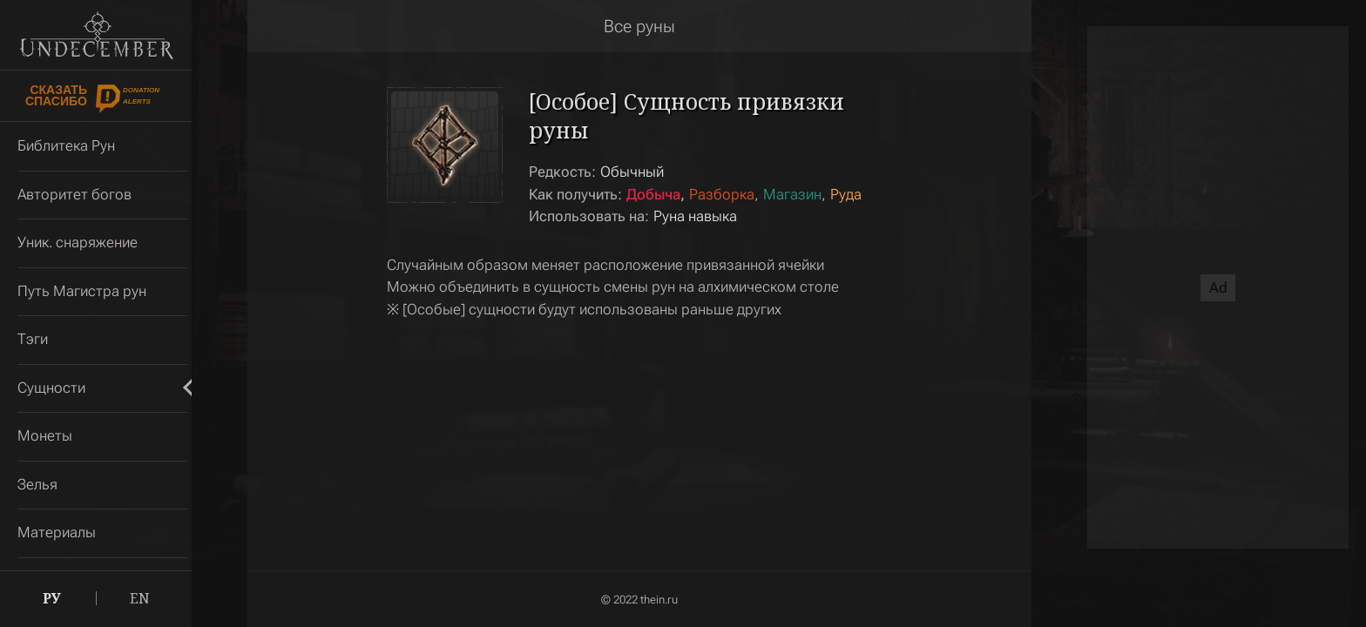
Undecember (96, 34)
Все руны (639, 26)
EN (140, 598)
